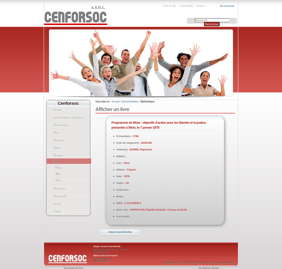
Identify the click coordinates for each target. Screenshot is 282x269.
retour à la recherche (120, 231)
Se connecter (227, 6)
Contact (200, 5)
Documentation (130, 101)
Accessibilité (186, 5)
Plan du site (169, 5)
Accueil (115, 101)
